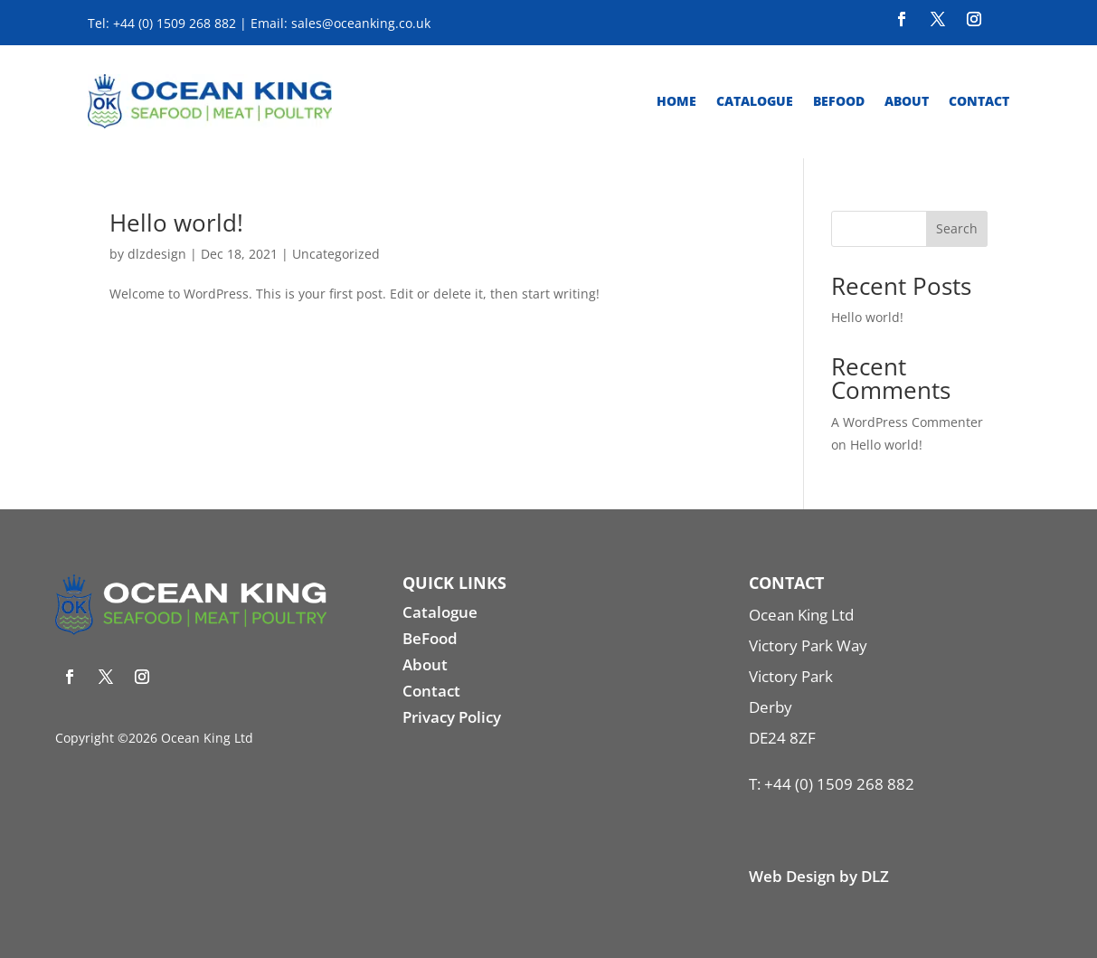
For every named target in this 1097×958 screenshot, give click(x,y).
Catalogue (754, 100)
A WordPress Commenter (907, 422)
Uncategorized (336, 253)
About (906, 100)
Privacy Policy (451, 717)
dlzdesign (157, 253)
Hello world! (176, 222)
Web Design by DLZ (819, 876)
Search (957, 228)
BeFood (430, 638)
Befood (839, 100)
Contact (979, 100)
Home (676, 100)
